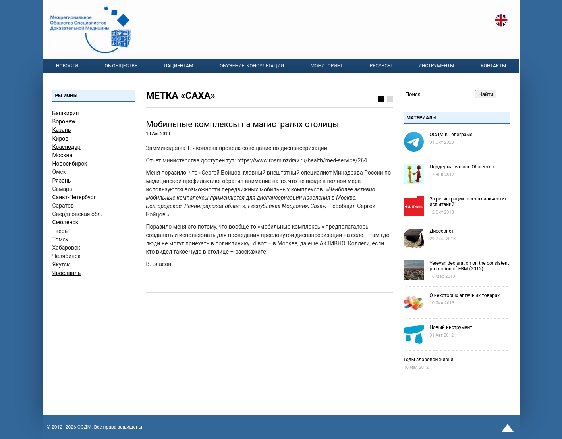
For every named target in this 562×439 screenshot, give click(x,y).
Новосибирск (69, 163)
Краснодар (66, 147)
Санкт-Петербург (74, 197)
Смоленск (65, 222)
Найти (485, 94)
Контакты (493, 66)
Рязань (61, 180)
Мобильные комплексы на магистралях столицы (242, 124)
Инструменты (436, 66)
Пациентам (178, 66)
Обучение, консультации (252, 66)
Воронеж (64, 121)
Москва (62, 155)
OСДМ (84, 427)
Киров (60, 138)
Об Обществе (121, 66)
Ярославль (66, 273)
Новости (67, 66)
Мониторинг (327, 66)
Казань (61, 130)
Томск (60, 239)
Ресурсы (381, 66)
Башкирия (65, 113)
